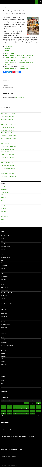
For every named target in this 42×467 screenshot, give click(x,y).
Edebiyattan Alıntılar (5, 257)
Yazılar (2, 222)
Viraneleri (3, 361)
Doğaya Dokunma (5, 192)
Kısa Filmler (3, 211)
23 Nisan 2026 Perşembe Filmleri (8, 138)
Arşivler (2, 421)
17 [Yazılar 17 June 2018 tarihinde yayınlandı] (38, 408)
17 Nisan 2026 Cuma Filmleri (7, 132)
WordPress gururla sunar (12, 465)
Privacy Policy (3, 465)
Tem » (39, 415)
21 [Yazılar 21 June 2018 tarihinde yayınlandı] (21, 411)
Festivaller (3, 197)
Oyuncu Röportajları (10, 53)
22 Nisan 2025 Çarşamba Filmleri (8, 135)
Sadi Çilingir (15, 13)
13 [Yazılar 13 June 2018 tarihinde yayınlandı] (15, 408)
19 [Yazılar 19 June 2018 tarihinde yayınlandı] (9, 411)
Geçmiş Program (6, 7)
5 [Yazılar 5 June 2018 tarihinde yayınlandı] (9, 406)
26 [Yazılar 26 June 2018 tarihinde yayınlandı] (9, 413)
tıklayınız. (21, 66)
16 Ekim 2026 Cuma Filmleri (7, 173)
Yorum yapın (22, 13)
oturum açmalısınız (20, 97)
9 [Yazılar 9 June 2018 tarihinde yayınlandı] (32, 406)
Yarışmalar (3, 298)
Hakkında (3, 271)
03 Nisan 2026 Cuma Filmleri (7, 127)
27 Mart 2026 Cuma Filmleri (7, 122)
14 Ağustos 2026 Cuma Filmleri (8, 168)
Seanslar (3, 219)
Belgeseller (3, 186)
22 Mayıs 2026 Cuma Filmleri (7, 154)
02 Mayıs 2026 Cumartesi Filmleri (8, 146)
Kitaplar (2, 214)
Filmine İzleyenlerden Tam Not (17, 57)
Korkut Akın (3, 319)
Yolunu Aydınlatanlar (5, 367)
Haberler (3, 268)
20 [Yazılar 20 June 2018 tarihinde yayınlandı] (15, 411)
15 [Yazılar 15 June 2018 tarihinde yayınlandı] (26, 408)
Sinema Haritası (4, 290)
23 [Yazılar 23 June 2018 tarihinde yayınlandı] (32, 411)
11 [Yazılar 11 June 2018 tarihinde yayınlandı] (3, 408)
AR (1, 430)
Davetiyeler (3, 249)
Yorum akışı (3, 388)
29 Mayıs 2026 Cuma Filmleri (7, 157)
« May (2, 415)
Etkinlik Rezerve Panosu (6, 235)
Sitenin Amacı (4, 295)
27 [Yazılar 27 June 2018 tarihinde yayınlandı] (15, 413)
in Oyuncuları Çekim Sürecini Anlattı (19, 55)
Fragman (7, 50)
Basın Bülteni (8, 46)
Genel (2, 203)
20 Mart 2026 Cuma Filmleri (7, 119)
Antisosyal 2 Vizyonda (21, 86)
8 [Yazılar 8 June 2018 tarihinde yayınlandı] (26, 406)
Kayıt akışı (3, 386)
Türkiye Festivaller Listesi (6, 301)
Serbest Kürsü (4, 327)
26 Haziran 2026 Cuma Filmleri (8, 160)
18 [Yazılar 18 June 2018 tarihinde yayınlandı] (3, 411)
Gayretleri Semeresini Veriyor (7, 345)
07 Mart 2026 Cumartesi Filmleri (8, 113)
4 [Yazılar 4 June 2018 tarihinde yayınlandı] (3, 406)
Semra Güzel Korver (5, 324)
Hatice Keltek (4, 316)
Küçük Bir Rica (21, 81)
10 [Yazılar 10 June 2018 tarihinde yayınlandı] (38, 406)
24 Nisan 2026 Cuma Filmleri (7, 141)
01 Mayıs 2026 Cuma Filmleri (7, 143)
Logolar (2, 284)
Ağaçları (2, 337)
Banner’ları (3, 339)
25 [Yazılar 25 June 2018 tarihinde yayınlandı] (3, 413)
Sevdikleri (3, 353)
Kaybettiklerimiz (4, 276)
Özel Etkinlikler (4, 216)
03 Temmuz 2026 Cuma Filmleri (8, 162)
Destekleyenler (4, 252)
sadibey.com (4, 2)
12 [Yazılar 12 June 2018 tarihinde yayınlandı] (9, 408)
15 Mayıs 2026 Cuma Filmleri (7, 151)
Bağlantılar (3, 241)
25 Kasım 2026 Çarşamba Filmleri (8, 176)
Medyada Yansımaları (5, 350)
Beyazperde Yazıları (5, 246)
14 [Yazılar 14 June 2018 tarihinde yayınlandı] (21, 408)
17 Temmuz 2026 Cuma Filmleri (8, 165)
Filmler (2, 200)
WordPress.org (4, 391)
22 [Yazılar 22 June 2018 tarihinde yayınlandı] (26, 411)
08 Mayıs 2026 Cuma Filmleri (7, 149)
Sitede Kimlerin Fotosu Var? (7, 292)
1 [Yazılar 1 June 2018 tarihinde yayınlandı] (26, 403)
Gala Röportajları (9, 59)
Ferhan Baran (4, 313)
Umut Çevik (4, 449)
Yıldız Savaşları (4, 364)
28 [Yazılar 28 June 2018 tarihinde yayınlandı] (21, 413)
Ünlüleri (2, 358)
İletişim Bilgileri (12, 456)
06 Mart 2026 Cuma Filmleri (7, 111)
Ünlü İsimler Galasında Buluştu (18, 61)
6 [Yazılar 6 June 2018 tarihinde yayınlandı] (15, 406)
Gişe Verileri (3, 208)
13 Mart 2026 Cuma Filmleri (7, 116)
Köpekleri (3, 348)
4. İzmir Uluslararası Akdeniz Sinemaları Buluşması (21, 436)
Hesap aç (3, 380)
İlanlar (2, 273)
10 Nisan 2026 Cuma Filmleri (7, 130)
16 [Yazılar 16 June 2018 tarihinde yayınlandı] (32, 408)
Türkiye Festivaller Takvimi (7, 303)
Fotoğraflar (7, 48)
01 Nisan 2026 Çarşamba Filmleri (8, 124)
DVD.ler (2, 194)
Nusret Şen (3, 321)
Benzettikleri (4, 189)
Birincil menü (40, 2)
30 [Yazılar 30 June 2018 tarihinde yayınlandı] (32, 413)
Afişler (2, 238)
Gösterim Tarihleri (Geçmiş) (15, 449)
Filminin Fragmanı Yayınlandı (17, 68)
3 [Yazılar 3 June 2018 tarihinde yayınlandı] (38, 403)
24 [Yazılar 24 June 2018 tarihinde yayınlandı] (38, 411)
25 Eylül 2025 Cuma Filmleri (7, 171)
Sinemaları (3, 356)
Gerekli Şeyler (4, 205)
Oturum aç (3, 383)
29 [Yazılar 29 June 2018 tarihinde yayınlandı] (26, 413)
